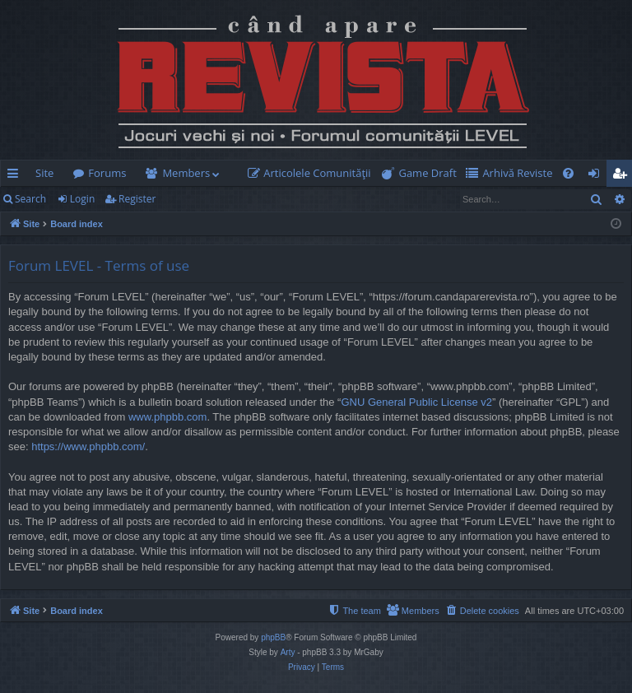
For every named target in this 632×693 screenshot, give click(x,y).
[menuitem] (312, 173)
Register (137, 199)
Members (186, 172)
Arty (288, 652)
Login (82, 199)
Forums (107, 172)
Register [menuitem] (623, 176)
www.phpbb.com (167, 417)
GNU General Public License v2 (416, 402)
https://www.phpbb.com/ (88, 446)
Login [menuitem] (597, 176)
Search (30, 199)
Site (44, 172)
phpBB (273, 637)
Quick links (16, 176)
